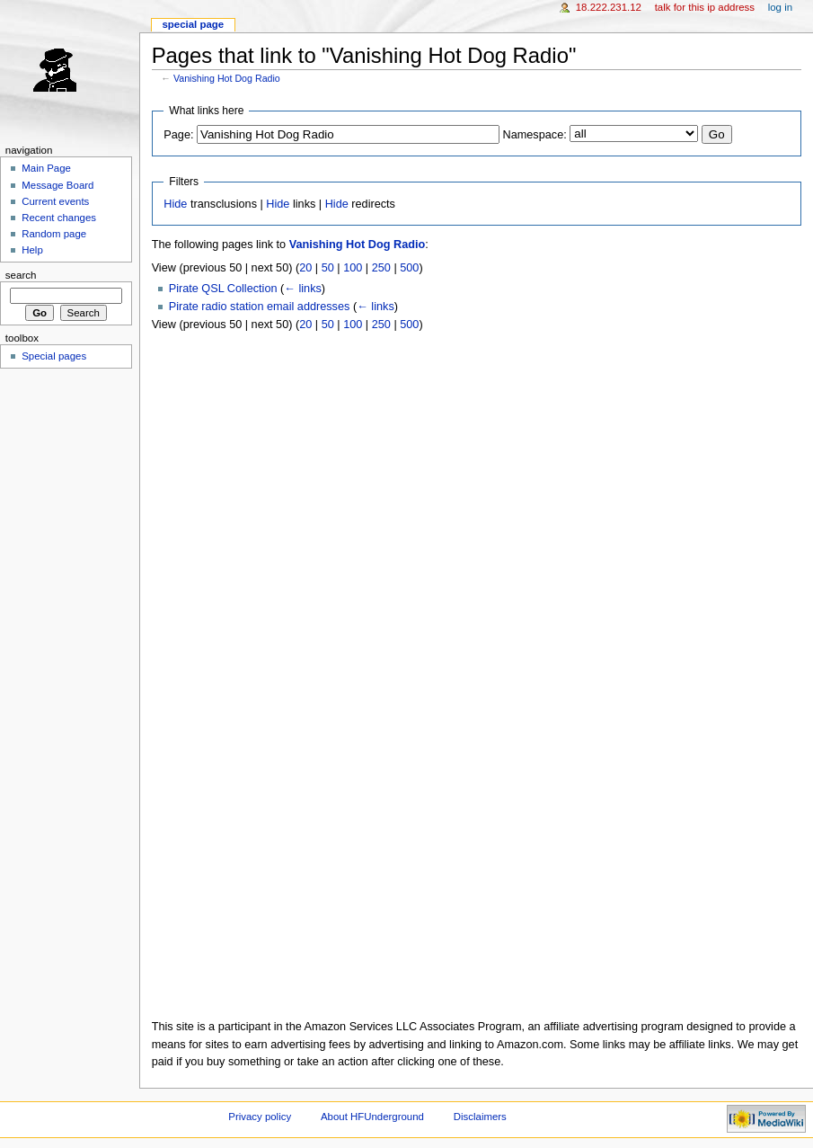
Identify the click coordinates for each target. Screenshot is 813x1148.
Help (32, 250)
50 (328, 268)
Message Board (57, 185)
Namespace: (535, 135)
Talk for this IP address (705, 7)
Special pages (54, 356)
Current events (55, 201)
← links (303, 288)
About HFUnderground (372, 1116)
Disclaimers (480, 1116)
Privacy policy (259, 1116)
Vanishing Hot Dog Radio (226, 78)
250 (381, 268)
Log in (780, 7)
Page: (178, 135)
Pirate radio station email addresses (259, 306)
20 (305, 268)
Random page (54, 233)
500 (409, 268)
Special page (193, 24)
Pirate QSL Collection (223, 288)
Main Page (46, 168)
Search (21, 275)
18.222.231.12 (608, 7)
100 (352, 268)
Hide (175, 204)
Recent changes (59, 217)
